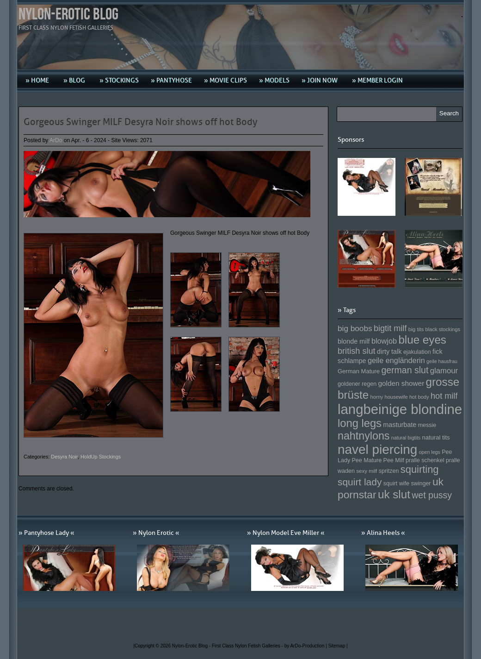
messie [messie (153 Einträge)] (427, 425)
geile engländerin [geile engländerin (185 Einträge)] (396, 360)
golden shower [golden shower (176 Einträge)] (401, 383)
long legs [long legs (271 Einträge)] (360, 423)
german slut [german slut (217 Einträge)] (404, 370)
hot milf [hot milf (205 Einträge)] (444, 396)
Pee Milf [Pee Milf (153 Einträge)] (393, 460)
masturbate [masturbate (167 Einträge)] (399, 424)
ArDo (55, 140)
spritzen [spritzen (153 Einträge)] (389, 471)
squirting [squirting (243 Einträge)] (420, 469)
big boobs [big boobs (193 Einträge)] (355, 328)
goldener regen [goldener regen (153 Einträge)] (357, 384)
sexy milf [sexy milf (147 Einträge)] (366, 471)
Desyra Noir (64, 456)
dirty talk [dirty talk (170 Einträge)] (389, 351)
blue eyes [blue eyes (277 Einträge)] (422, 339)
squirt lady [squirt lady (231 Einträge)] (360, 482)
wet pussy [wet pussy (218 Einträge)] (432, 495)
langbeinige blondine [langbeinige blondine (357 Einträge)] (400, 409)
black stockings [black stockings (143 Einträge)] (443, 329)
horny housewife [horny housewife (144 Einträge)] (389, 397)
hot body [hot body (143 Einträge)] (419, 397)
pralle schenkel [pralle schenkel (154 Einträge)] (425, 460)
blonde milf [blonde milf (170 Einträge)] (354, 341)
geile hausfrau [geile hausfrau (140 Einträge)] (441, 361)
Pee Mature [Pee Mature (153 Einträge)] (367, 460)
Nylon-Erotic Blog (68, 15)
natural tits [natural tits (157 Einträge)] (436, 437)
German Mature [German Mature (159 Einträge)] (359, 371)
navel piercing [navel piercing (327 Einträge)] (377, 449)
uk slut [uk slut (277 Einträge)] (394, 494)
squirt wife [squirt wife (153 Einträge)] (396, 483)
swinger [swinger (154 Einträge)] (421, 483)
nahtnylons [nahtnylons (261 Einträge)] (363, 436)
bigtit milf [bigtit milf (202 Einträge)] (390, 328)
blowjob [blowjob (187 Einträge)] (384, 341)
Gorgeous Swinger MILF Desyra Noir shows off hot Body (141, 121)
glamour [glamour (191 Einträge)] (444, 370)
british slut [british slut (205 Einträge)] (357, 351)
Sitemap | (338, 645)
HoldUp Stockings (100, 456)
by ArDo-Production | (306, 645)
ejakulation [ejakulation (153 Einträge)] (417, 352)
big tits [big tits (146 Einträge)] (416, 329)
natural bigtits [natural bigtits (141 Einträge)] (405, 437)
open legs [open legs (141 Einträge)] (429, 452)
